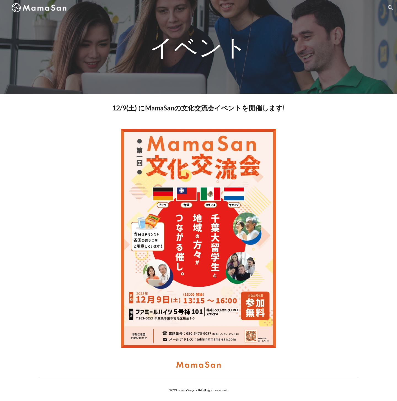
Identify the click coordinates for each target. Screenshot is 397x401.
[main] (198, 47)
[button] (390, 7)
